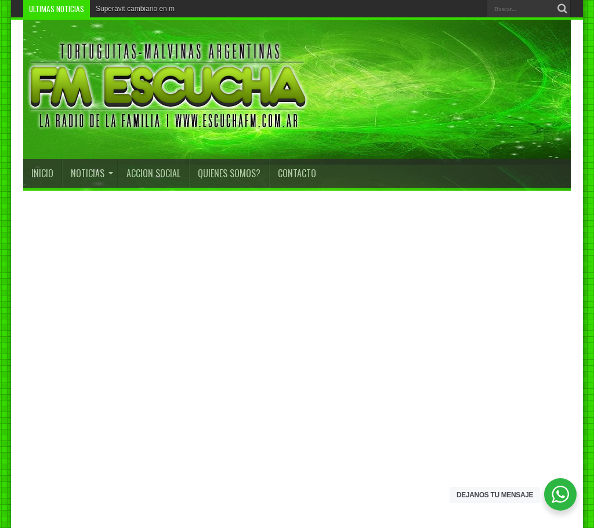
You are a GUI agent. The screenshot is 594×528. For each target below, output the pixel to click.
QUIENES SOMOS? (229, 173)
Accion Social (153, 173)
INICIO (42, 173)
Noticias (92, 173)
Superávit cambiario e (129, 9)
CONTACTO (297, 173)
